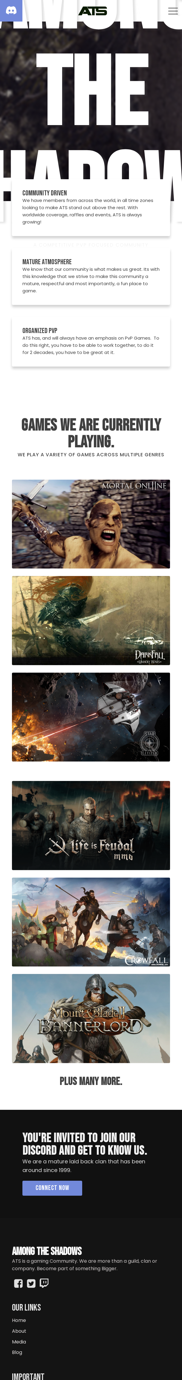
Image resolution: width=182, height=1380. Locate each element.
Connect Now (52, 1188)
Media (19, 1341)
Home (19, 1320)
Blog (17, 1352)
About (19, 1331)
